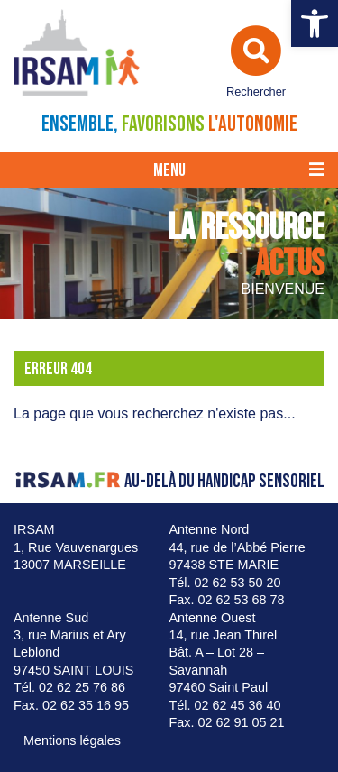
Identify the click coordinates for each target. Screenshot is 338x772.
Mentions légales (72, 740)
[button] (314, 23)
